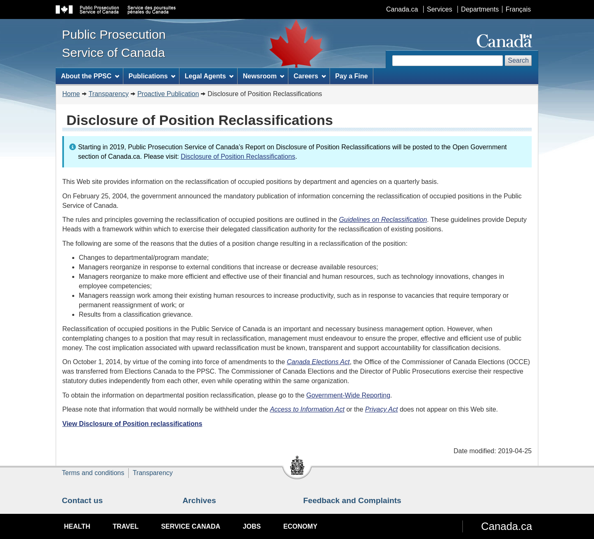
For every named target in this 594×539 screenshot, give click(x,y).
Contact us (82, 500)
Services (439, 9)
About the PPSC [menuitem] (90, 76)
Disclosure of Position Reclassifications (238, 156)
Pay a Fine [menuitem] (351, 76)
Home (71, 93)
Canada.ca (402, 9)
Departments (480, 9)
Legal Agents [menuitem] (209, 76)
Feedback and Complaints (352, 500)
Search (518, 60)
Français (518, 9)
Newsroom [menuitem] (264, 76)
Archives (199, 500)
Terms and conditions (93, 472)
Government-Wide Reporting (348, 395)
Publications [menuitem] (151, 76)
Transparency (109, 93)
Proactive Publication (168, 93)
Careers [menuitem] (310, 76)
